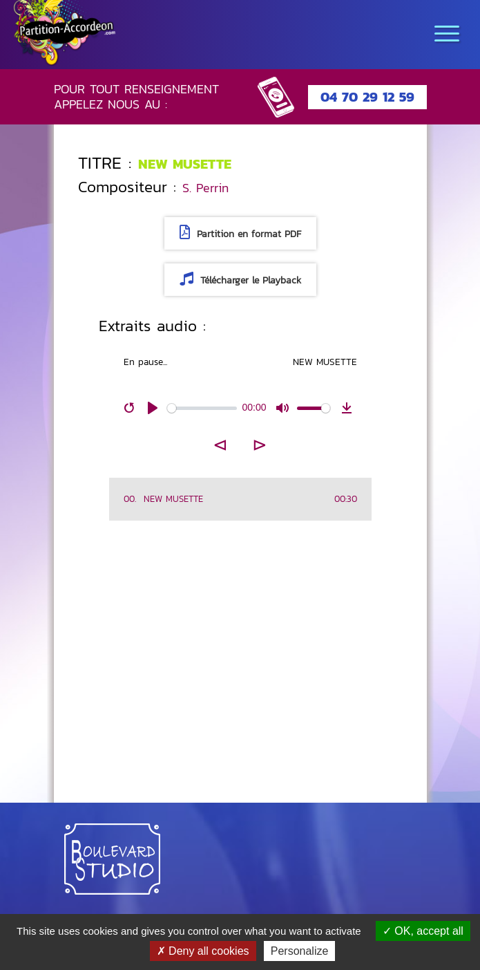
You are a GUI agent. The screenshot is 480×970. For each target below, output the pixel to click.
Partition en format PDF (240, 233)
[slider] (202, 408)
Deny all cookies (203, 951)
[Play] (153, 408)
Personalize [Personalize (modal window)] (300, 951)
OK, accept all (423, 931)
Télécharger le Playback (240, 280)
